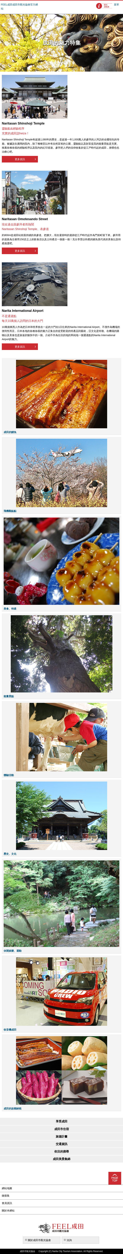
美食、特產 (10, 608)
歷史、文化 (10, 853)
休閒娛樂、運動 (13, 950)
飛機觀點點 (10, 511)
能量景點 (9, 696)
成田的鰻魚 (10, 432)
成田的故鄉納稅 (13, 1108)
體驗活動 (9, 775)
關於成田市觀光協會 (39, 1240)
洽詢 (69, 1240)
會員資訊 (7, 1203)
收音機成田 (10, 1029)
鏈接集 (5, 1195)
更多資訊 (20, 159)
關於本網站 (8, 1210)
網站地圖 (7, 1188)
